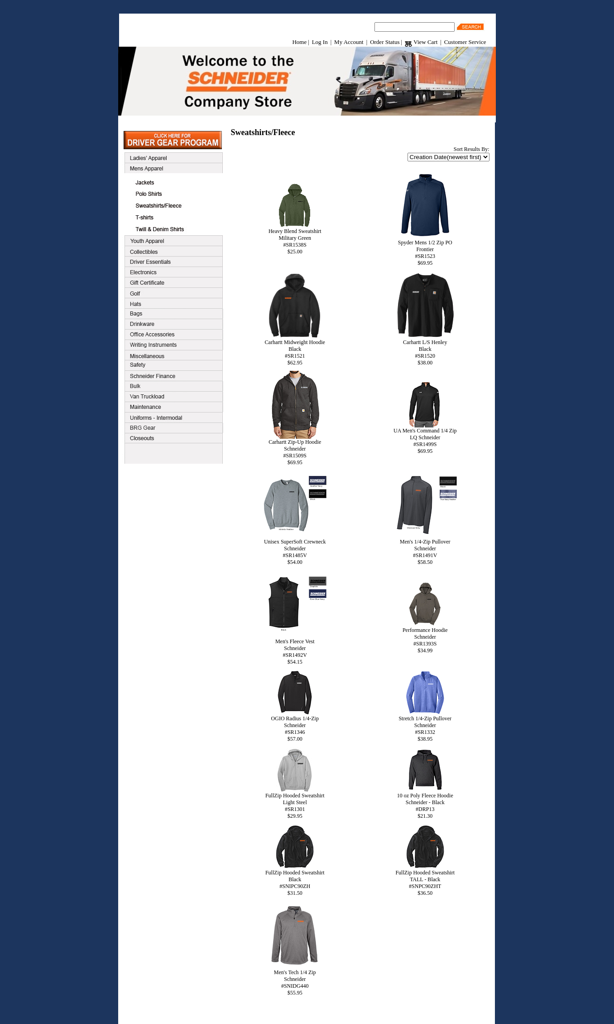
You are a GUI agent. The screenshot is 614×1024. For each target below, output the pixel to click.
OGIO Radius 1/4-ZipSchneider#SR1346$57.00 (295, 726)
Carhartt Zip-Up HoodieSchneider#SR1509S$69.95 (295, 450)
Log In (320, 42)
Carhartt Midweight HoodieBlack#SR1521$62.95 (295, 350)
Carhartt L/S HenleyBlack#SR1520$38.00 (425, 350)
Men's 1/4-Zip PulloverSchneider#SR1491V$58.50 (425, 549)
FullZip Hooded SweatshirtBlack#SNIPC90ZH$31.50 (295, 880)
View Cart (421, 42)
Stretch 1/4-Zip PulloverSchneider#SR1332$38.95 (424, 726)
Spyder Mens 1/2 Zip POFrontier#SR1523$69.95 (425, 250)
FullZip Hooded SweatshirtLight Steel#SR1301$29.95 (295, 803)
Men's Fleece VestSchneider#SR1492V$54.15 (295, 649)
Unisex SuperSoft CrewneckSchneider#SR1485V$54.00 (295, 549)
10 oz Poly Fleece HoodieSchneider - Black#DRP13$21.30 (425, 803)
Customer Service (465, 42)
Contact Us (336, 1013)
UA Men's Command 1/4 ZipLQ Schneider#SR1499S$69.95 (425, 438)
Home (299, 42)
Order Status (384, 42)
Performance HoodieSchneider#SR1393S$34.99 (425, 638)
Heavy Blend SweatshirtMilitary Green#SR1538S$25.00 (295, 239)
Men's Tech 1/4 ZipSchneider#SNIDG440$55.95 (295, 980)
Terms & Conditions (295, 1013)
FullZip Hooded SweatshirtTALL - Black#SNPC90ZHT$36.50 (425, 880)
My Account (349, 42)
